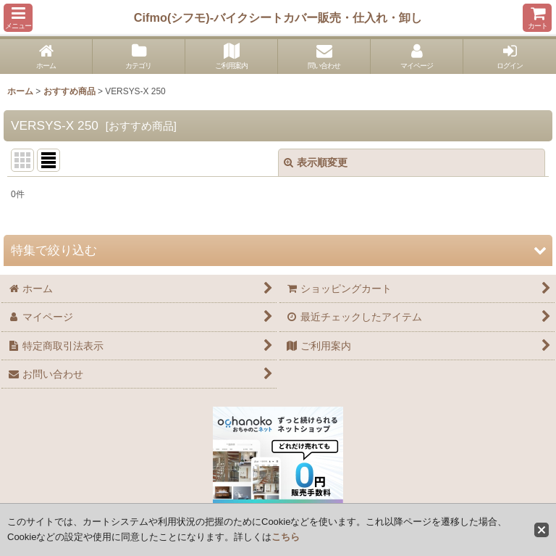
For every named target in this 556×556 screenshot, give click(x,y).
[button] (18, 18)
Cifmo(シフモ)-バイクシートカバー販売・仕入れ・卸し (278, 17)
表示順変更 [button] (316, 162)
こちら (285, 536)
